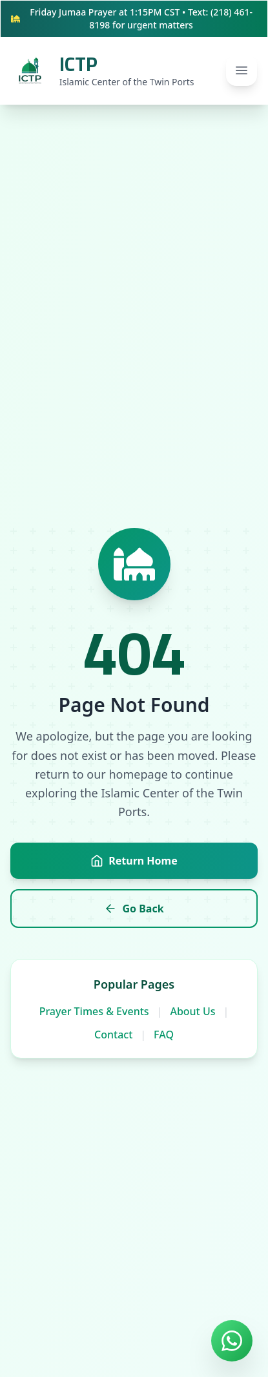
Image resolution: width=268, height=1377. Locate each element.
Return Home (134, 861)
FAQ (164, 1034)
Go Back (133, 908)
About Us (192, 1011)
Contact (113, 1034)
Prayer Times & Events (94, 1011)
